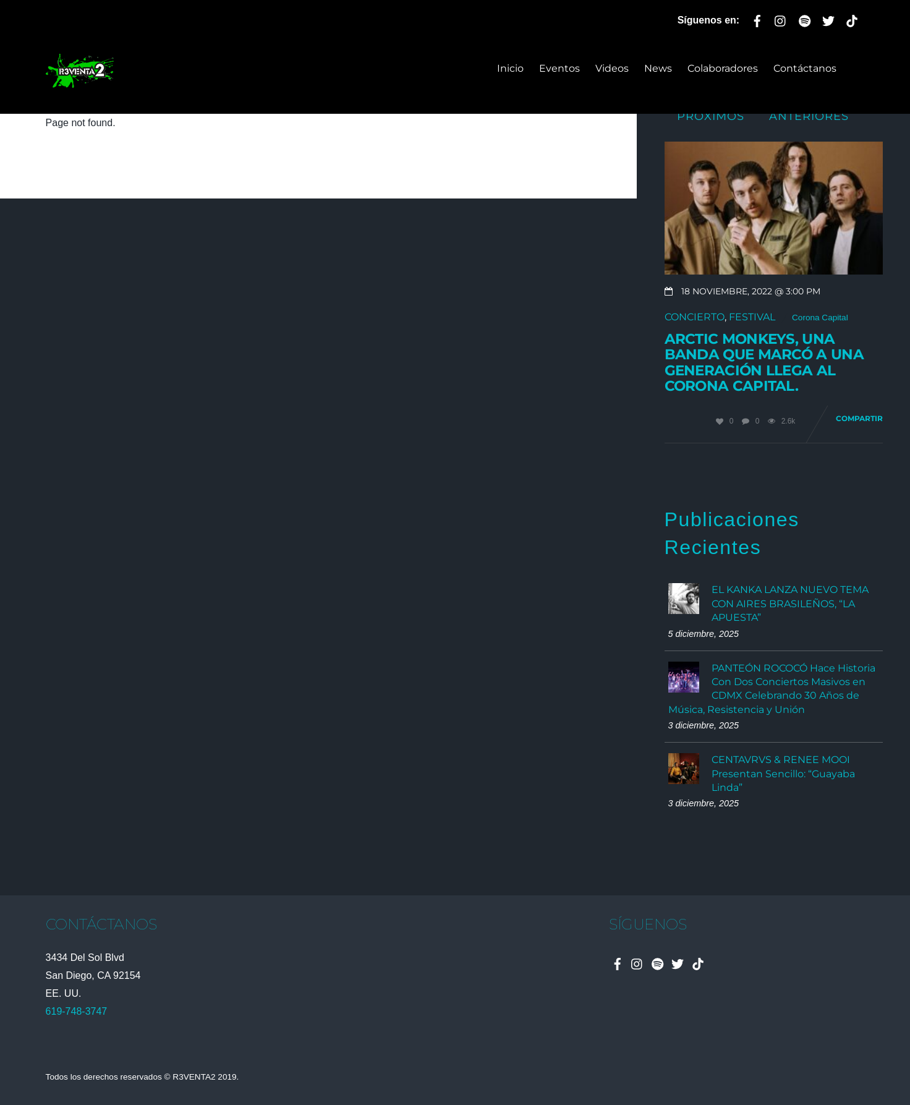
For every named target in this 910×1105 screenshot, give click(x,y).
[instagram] (780, 19)
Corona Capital (820, 317)
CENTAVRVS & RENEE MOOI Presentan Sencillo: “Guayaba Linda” (783, 773)
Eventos (559, 68)
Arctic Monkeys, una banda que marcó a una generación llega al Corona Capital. (764, 362)
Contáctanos (804, 68)
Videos (612, 68)
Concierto (695, 317)
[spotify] (805, 19)
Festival (752, 317)
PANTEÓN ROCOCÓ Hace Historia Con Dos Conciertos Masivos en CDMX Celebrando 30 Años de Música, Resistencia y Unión (771, 688)
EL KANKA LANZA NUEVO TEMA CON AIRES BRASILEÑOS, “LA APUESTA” (790, 603)
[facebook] (757, 19)
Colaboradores (722, 68)
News (658, 68)
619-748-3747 (77, 1011)
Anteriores (809, 115)
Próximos (710, 115)
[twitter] (828, 19)
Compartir (859, 418)
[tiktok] (852, 19)
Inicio (510, 68)
